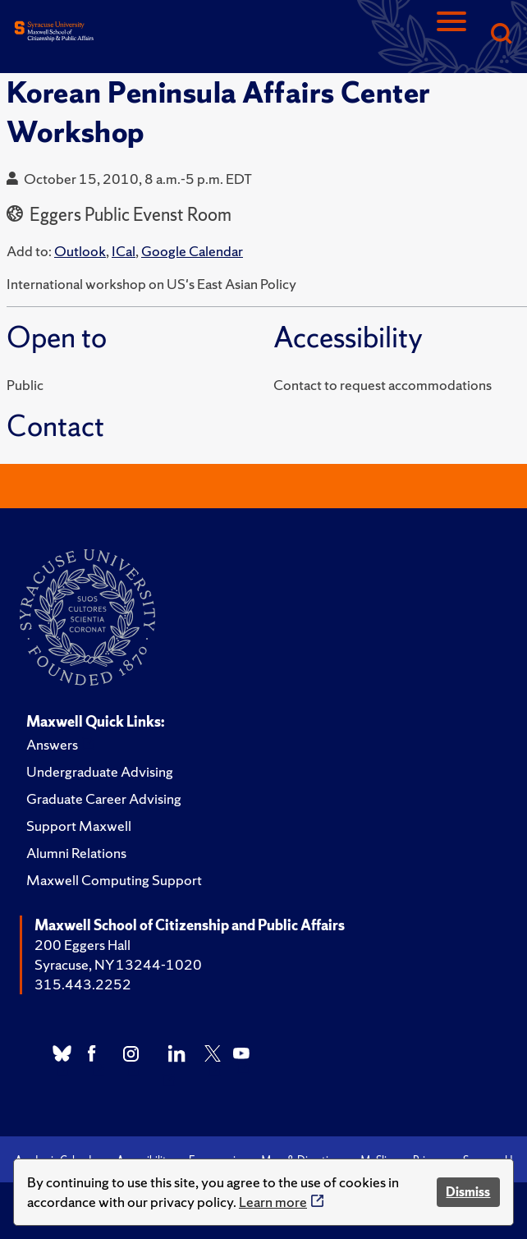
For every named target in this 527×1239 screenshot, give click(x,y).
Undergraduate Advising (99, 771)
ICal (123, 250)
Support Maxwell (78, 825)
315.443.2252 (82, 984)
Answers (52, 744)
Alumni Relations (76, 852)
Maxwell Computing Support (114, 879)
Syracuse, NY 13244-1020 (118, 964)
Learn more (273, 1201)
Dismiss (468, 1191)
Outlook (80, 250)
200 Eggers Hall (82, 944)
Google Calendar (192, 250)
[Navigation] (451, 34)
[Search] (500, 35)
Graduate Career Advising (103, 798)
